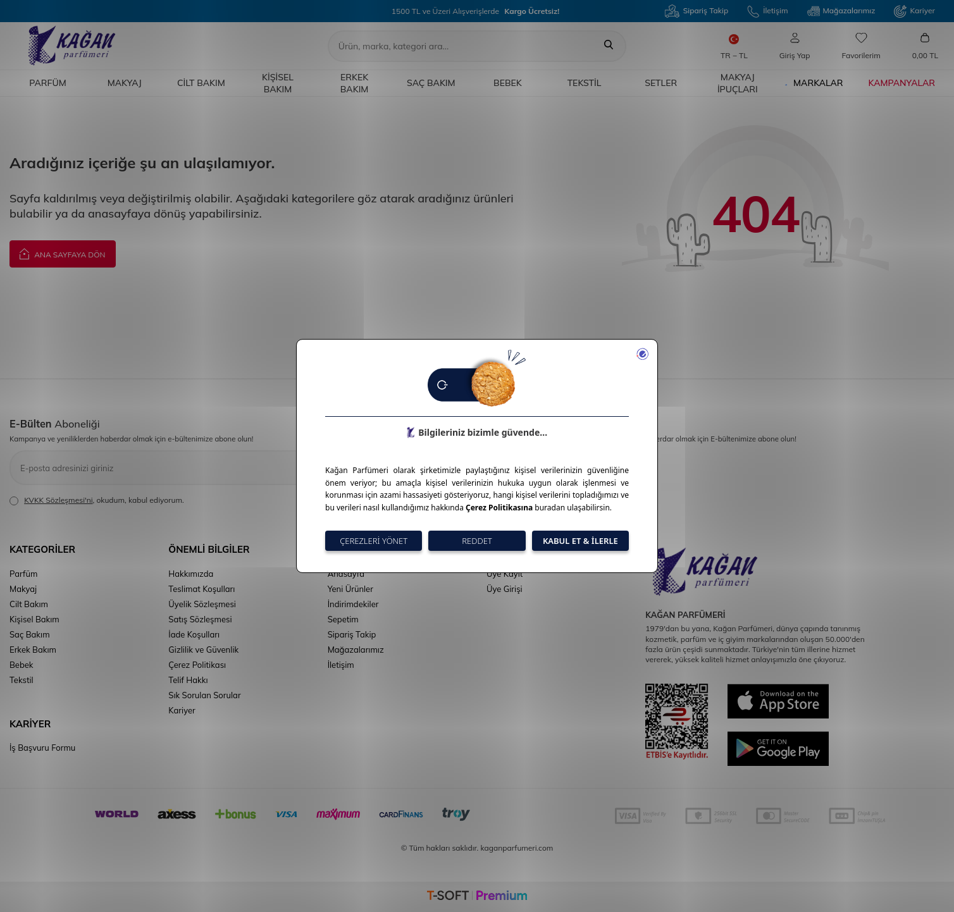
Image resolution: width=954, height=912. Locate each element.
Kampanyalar (902, 83)
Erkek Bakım (354, 83)
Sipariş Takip (696, 11)
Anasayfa (346, 574)
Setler (661, 83)
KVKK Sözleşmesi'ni (58, 500)
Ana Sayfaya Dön (63, 253)
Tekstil (584, 83)
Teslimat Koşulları (201, 589)
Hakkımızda (190, 574)
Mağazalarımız (841, 11)
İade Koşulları (194, 634)
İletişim (767, 11)
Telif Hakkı (188, 680)
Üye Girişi (504, 589)
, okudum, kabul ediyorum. (96, 500)
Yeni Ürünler (350, 589)
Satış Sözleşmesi (200, 619)
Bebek (507, 83)
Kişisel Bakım (278, 83)
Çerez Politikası (197, 665)
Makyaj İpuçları (737, 83)
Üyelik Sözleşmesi (202, 604)
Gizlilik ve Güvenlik (203, 649)
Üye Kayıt (504, 574)
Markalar (814, 83)
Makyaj (125, 83)
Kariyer (914, 11)
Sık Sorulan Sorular (204, 695)
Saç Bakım (431, 83)
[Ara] (608, 46)
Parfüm (47, 83)
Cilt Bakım (201, 83)
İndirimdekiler (353, 604)
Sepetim (343, 619)
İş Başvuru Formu (42, 748)
